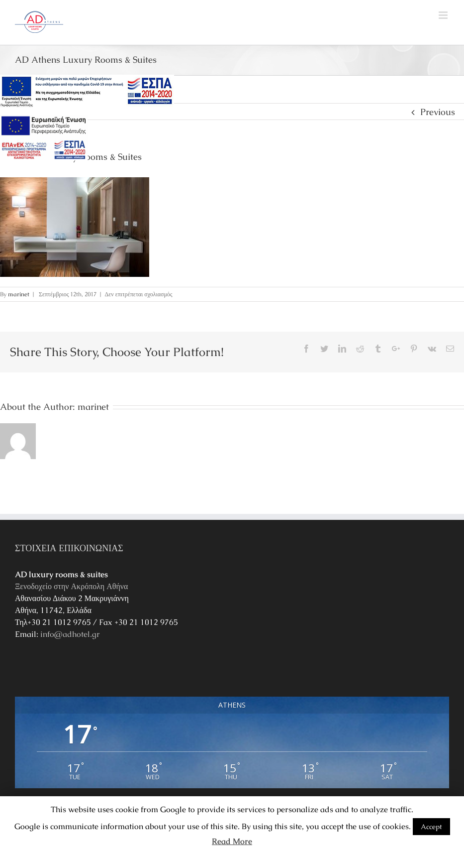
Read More (232, 841)
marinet (18, 294)
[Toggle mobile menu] (444, 15)
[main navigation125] (87, 92)
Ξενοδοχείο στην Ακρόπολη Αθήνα (71, 586)
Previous (437, 112)
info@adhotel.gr (70, 634)
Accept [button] (431, 826)
